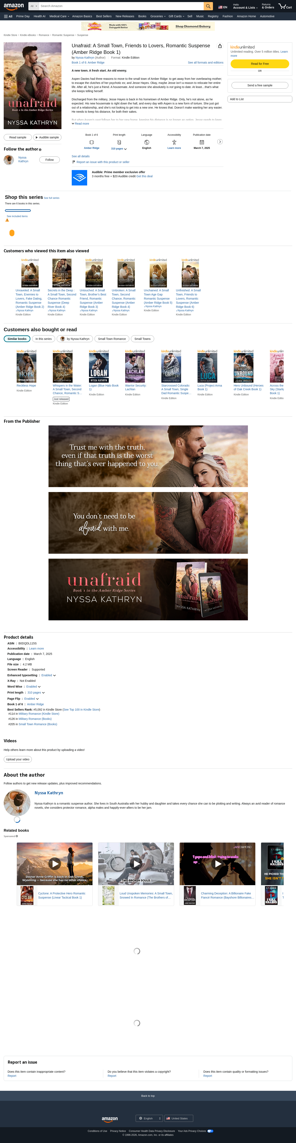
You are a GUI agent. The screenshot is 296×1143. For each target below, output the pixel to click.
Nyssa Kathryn (84, 57)
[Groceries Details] (165, 16)
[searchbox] (121, 6)
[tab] (18, 211)
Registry (213, 16)
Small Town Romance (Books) (38, 724)
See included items (17, 216)
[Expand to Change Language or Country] (159, 1118)
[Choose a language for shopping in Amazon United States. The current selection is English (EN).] (222, 6)
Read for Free (260, 63)
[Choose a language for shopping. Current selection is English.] (147, 1118)
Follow (49, 159)
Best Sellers (104, 16)
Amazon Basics (82, 16)
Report (12, 1075)
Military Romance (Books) (35, 718)
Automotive (267, 16)
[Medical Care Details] (68, 16)
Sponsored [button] (11, 836)
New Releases (125, 16)
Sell (189, 16)
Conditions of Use (97, 1131)
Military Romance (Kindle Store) (39, 713)
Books (142, 16)
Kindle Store (10, 35)
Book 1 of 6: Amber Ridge (88, 62)
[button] (8, 16)
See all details (81, 156)
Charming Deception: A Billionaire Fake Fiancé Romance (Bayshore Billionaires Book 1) (226, 896)
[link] (30, 298)
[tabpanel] (148, 229)
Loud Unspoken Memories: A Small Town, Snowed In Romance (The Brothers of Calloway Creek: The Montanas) (146, 896)
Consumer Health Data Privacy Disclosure (152, 1131)
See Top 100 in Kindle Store (81, 709)
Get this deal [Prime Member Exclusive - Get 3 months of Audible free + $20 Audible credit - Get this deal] (144, 176)
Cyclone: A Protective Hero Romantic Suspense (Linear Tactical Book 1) (62, 895)
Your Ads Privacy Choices (192, 1131)
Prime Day (23, 16)
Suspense (82, 35)
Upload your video (17, 759)
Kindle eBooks (28, 35)
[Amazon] (14, 6)
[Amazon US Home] (110, 1120)
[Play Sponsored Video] (54, 864)
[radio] (17, 338)
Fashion (228, 16)
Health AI (39, 16)
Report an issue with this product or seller (101, 162)
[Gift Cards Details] (183, 16)
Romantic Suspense (63, 35)
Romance (44, 35)
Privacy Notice (118, 1131)
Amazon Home (246, 16)
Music (200, 16)
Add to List (237, 99)
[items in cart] (285, 6)
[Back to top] (148, 1100)
